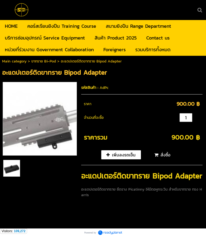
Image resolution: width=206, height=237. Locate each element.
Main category (14, 61)
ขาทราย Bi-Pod (43, 61)
